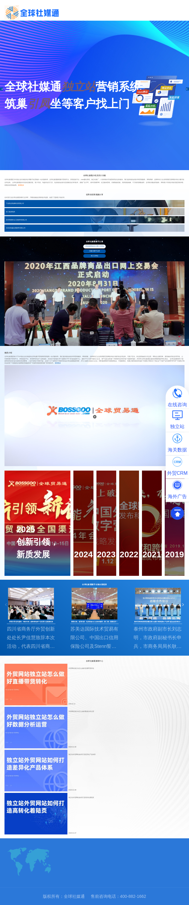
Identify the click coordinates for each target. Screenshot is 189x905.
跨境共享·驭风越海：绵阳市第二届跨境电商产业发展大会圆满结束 (31, 621)
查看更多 (21, 185)
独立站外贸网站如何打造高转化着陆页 (81, 797)
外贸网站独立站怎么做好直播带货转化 (81, 668)
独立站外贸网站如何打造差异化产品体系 (82, 754)
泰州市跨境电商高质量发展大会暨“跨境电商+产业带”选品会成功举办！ (158, 621)
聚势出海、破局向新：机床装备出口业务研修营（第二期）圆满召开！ (94, 621)
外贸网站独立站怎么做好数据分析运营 (81, 711)
